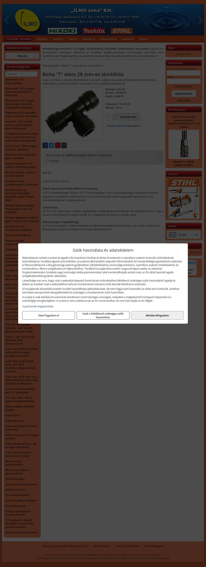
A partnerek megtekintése (37, 306)
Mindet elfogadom (157, 315)
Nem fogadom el (48, 315)
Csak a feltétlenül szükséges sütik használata (102, 315)
